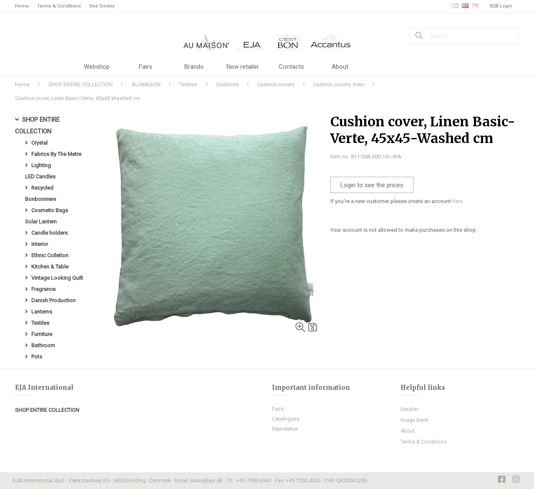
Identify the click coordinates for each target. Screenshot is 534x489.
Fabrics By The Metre (56, 154)
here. (458, 201)
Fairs (145, 66)
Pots (36, 357)
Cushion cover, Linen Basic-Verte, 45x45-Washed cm (77, 98)
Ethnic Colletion (49, 255)
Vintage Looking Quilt (57, 278)
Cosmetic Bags (49, 210)
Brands (194, 66)
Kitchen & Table (49, 266)
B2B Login (501, 6)
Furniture (41, 334)
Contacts (291, 66)
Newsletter (285, 429)
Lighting (41, 165)
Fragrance (43, 289)
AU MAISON (146, 84)
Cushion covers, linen (338, 84)
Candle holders (49, 233)
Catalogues (286, 419)
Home (22, 6)
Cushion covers (276, 84)
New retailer (243, 66)
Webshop (97, 66)
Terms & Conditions (59, 6)
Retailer (409, 409)
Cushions (227, 84)
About (340, 66)
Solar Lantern (41, 221)
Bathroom (43, 345)
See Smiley (101, 6)
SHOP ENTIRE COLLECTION (80, 84)
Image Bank (414, 420)
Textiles (188, 84)
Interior (39, 244)
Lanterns (41, 311)
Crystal (39, 143)
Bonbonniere (40, 199)
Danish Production (53, 300)
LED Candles (40, 176)
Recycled (42, 188)
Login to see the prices (371, 185)
